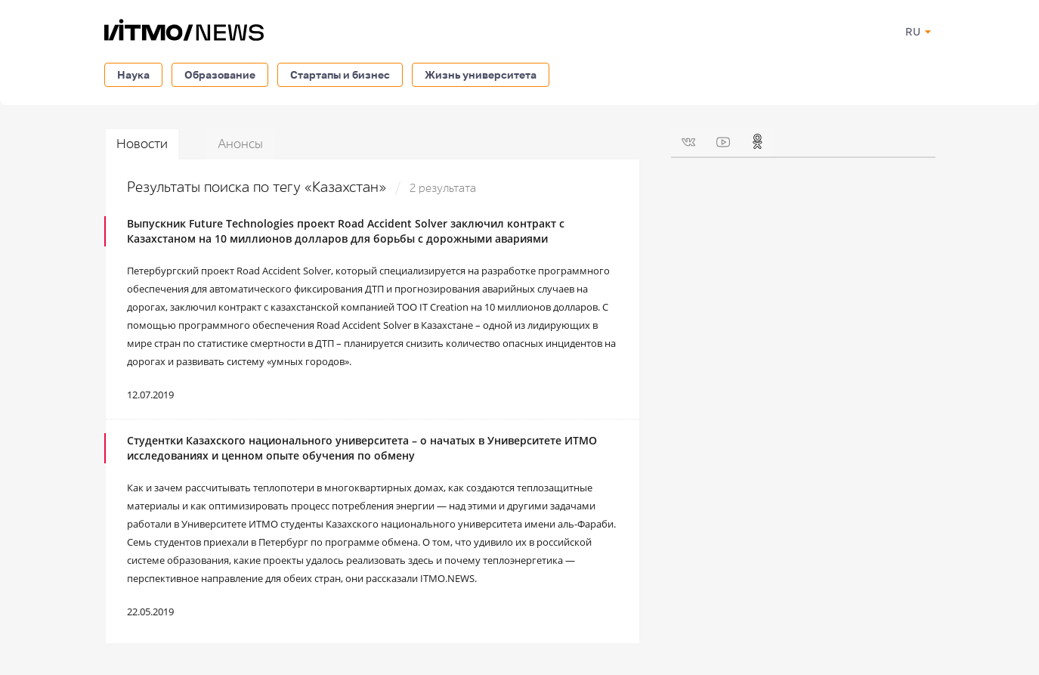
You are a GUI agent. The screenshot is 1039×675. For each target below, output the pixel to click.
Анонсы (240, 144)
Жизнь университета (481, 74)
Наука (133, 74)
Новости (142, 144)
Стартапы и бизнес (340, 74)
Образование (219, 74)
